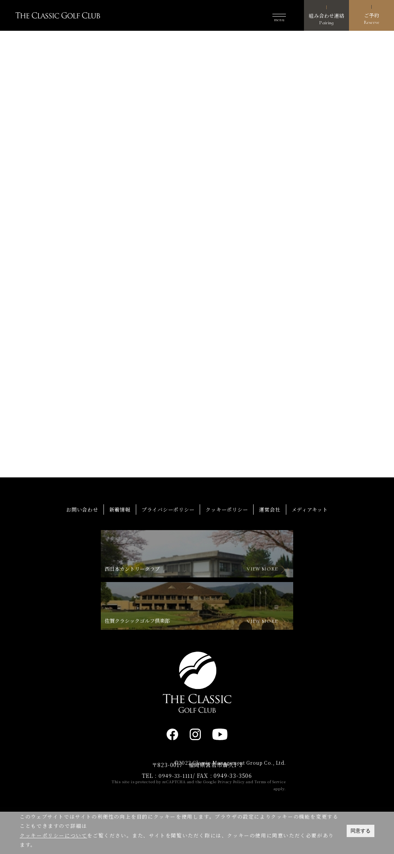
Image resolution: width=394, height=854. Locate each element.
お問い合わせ (75, 546)
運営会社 (273, 546)
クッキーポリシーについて (53, 835)
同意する (361, 831)
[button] (279, 15)
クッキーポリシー (228, 546)
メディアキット (316, 546)
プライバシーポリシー (166, 546)
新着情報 (115, 546)
